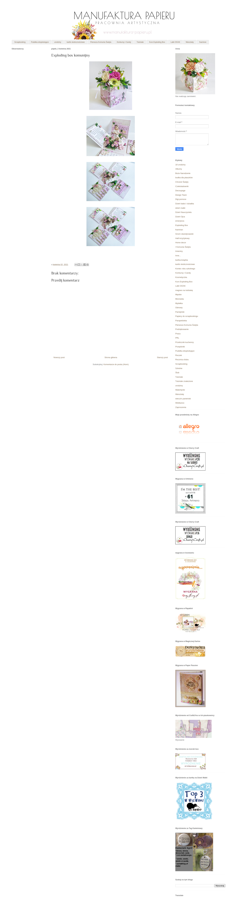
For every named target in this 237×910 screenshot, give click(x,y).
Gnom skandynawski (184, 234)
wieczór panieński (183, 398)
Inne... (178, 255)
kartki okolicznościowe (76, 42)
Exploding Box (181, 225)
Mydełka (179, 303)
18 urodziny (180, 165)
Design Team (181, 195)
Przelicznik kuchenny (184, 342)
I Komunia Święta (183, 247)
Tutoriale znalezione (184, 381)
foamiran (202, 42)
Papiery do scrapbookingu (186, 316)
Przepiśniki (180, 347)
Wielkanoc (179, 403)
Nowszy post (59, 357)
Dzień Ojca (180, 216)
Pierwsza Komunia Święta (100, 42)
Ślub (177, 372)
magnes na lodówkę (184, 290)
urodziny (57, 42)
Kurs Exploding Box (157, 42)
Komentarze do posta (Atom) (116, 364)
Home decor (180, 242)
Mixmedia (179, 299)
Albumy (178, 169)
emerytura (179, 221)
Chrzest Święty (181, 182)
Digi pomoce (180, 199)
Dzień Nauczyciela (183, 212)
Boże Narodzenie (182, 173)
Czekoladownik (181, 186)
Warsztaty (190, 42)
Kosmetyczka (181, 277)
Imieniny (179, 251)
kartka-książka (181, 260)
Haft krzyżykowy (182, 238)
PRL (177, 338)
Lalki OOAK (175, 42)
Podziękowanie (181, 329)
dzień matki (180, 208)
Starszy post (162, 357)
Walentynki (180, 390)
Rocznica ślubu (182, 359)
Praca (177, 333)
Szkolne (178, 368)
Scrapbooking (19, 42)
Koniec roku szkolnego (185, 268)
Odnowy (179, 307)
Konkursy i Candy (124, 42)
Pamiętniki (179, 312)
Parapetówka (181, 320)
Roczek (178, 355)
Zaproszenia (180, 407)
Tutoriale (140, 42)
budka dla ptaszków (184, 177)
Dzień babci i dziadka (184, 203)
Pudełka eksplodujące (40, 42)
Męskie (178, 294)
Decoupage (180, 190)
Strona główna (111, 357)
